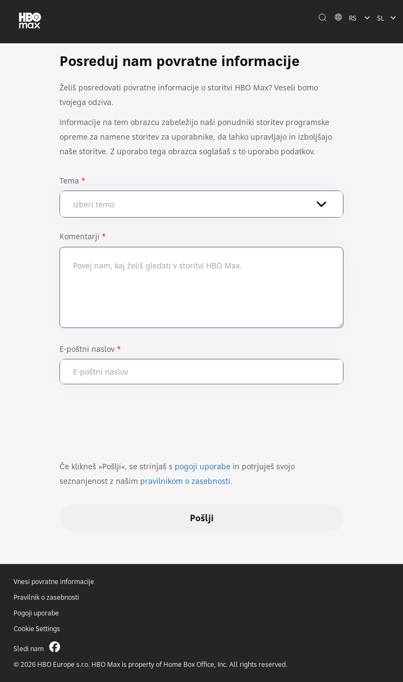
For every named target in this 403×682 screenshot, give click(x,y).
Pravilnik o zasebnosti (46, 597)
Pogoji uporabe (36, 613)
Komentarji (80, 236)
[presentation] (142, 427)
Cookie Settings (37, 628)
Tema (69, 180)
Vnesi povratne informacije (54, 581)
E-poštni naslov (87, 349)
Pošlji (202, 518)
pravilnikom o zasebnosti (185, 481)
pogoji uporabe (202, 466)
